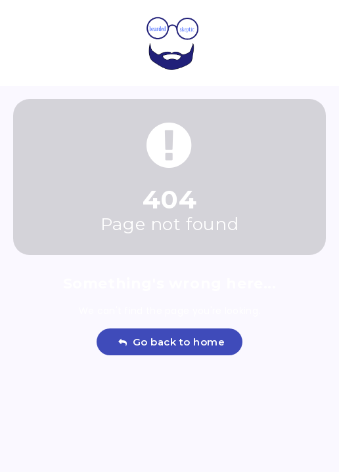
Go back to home (171, 342)
